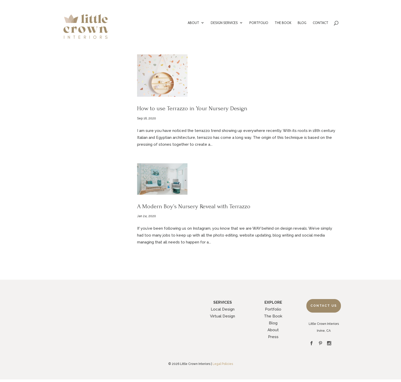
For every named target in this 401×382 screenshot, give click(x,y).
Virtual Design (222, 316)
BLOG (302, 23)
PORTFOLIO (258, 23)
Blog (273, 323)
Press (273, 337)
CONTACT (320, 23)
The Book (273, 316)
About (273, 330)
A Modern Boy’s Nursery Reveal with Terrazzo (193, 206)
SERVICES (222, 302)
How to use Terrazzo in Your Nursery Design (192, 108)
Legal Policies (223, 364)
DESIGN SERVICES (224, 23)
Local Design (223, 309)
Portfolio (273, 309)
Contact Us (323, 305)
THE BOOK (283, 23)
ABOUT (193, 23)
